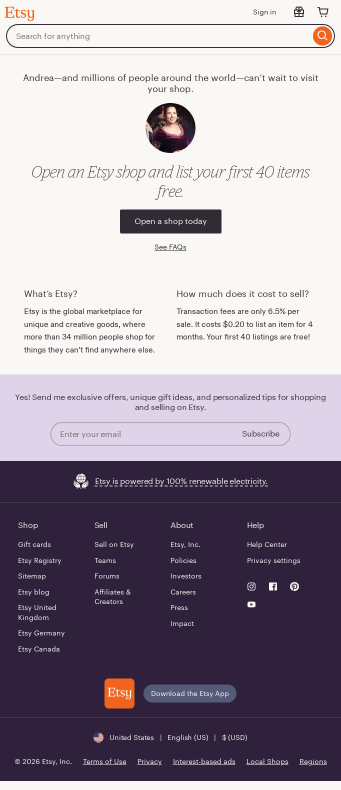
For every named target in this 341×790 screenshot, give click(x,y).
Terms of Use (104, 762)
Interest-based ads (204, 762)
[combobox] (158, 36)
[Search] (322, 36)
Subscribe (261, 433)
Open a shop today (170, 221)
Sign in (264, 12)
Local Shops (267, 762)
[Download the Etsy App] (119, 693)
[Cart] (323, 12)
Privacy (150, 762)
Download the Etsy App (190, 694)
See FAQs (170, 247)
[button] (170, 737)
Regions (313, 762)
